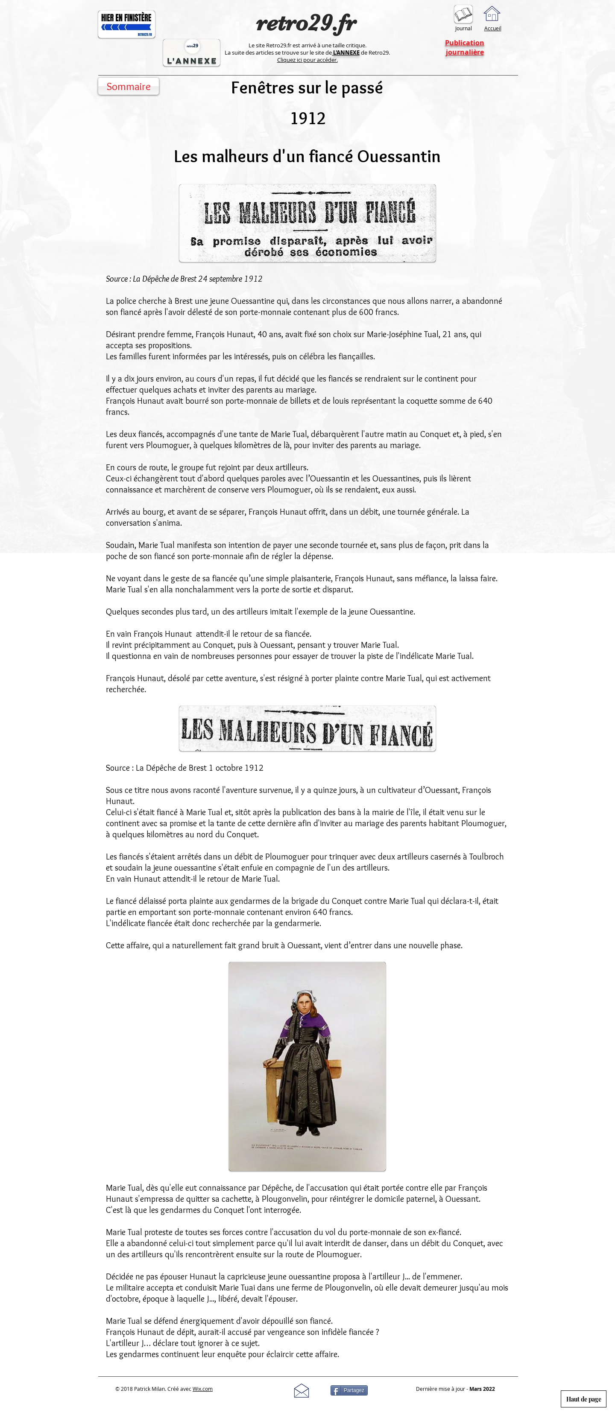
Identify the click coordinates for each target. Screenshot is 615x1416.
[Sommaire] (128, 86)
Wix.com (203, 1388)
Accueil (492, 28)
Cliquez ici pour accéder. (307, 60)
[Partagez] (349, 1390)
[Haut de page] (583, 1398)
